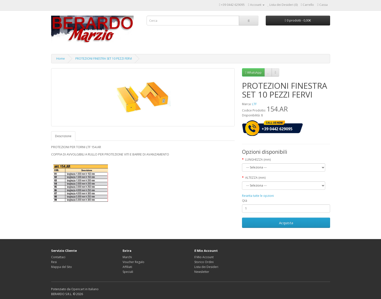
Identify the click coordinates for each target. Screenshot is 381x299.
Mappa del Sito (61, 267)
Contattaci (58, 257)
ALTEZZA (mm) (255, 178)
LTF (254, 104)
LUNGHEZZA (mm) (258, 159)
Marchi (127, 257)
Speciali (128, 272)
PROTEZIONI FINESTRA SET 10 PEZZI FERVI (103, 58)
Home (60, 58)
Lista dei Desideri (206, 267)
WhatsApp (253, 72)
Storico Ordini (204, 262)
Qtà (244, 201)
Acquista (286, 222)
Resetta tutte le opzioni (258, 196)
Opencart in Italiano (85, 289)
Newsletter (201, 272)
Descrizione (63, 136)
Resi (54, 262)
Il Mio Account (204, 257)
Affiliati (127, 267)
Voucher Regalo (133, 262)
